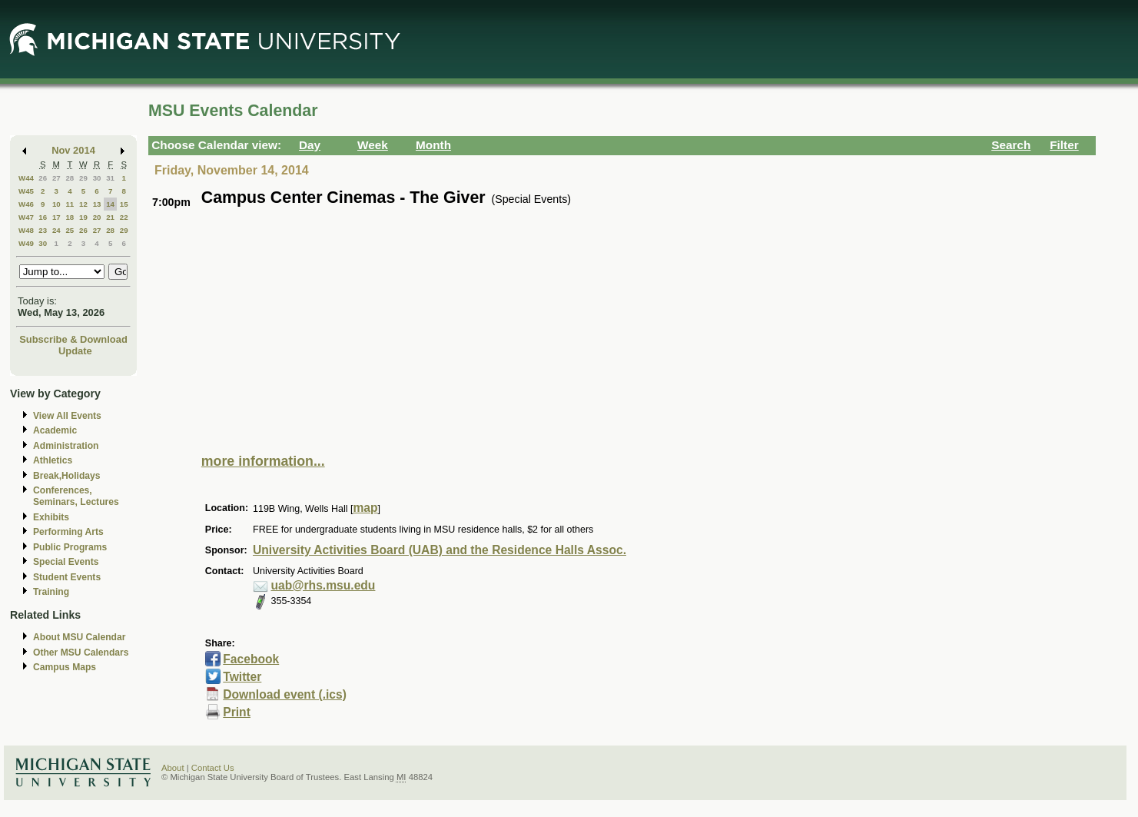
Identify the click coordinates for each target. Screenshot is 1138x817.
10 (56, 204)
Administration (65, 445)
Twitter (242, 676)
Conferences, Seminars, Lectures (76, 496)
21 (110, 217)
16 (42, 217)
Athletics (52, 460)
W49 (26, 243)
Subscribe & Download (73, 339)
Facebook (251, 659)
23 (42, 230)
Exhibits (51, 517)
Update (75, 351)
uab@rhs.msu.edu (323, 585)
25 (69, 230)
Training (51, 591)
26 (42, 178)
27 (56, 178)
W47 (26, 217)
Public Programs (70, 547)
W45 (26, 191)
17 (56, 217)
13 (97, 204)
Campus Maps (64, 667)
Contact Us (212, 767)
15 (124, 204)
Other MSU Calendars (81, 652)
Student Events (67, 577)
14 (110, 204)
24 (56, 230)
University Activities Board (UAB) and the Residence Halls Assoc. (439, 549)
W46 (26, 204)
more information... (263, 461)
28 (69, 178)
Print (236, 712)
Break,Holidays (67, 475)
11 (69, 204)
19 (83, 217)
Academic (55, 430)
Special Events (65, 561)
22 (124, 217)
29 (83, 178)
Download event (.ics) (285, 694)
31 (110, 178)
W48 (26, 230)
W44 (26, 178)
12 (83, 204)
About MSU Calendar (79, 637)
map (365, 507)
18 (69, 217)
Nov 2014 (73, 150)
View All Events (67, 415)
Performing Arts (68, 531)
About (172, 767)
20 (97, 217)
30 (97, 178)
